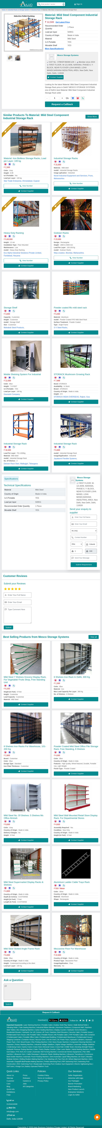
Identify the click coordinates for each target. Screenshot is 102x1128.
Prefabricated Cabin (15, 1036)
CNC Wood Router (23, 1041)
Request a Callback (62, 103)
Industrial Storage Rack (15, 442)
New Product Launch (76, 1088)
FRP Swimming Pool (69, 1060)
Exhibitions (11, 1091)
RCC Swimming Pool (24, 1062)
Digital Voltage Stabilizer (64, 1043)
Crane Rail (59, 1045)
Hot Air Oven (51, 1038)
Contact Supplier (55, 76)
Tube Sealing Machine (27, 1026)
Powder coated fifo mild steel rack (70, 306)
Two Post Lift (62, 1058)
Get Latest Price (63, 21)
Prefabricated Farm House (16, 1033)
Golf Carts (10, 1065)
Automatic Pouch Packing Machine (36, 1055)
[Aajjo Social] (80, 1019)
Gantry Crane (27, 1045)
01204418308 (12, 1103)
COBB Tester (69, 1045)
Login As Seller (74, 1093)
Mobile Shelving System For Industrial (22, 373)
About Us (10, 1074)
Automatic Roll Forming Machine (44, 1050)
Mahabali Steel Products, (14, 326)
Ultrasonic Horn (19, 1053)
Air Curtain (28, 1050)
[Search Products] (38, 3)
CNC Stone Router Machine (58, 1041)
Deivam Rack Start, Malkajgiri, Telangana (21, 462)
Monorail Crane (48, 1045)
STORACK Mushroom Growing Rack (72, 373)
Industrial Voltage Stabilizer (44, 1043)
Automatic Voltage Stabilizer (84, 1043)
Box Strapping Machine (25, 1028)
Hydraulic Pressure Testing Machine (20, 1048)
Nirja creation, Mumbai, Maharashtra (69, 251)
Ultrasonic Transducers (75, 1053)
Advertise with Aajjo (75, 1077)
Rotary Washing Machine (24, 1043)
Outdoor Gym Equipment (64, 1062)
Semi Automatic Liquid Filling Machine (63, 1055)
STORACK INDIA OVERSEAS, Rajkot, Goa (72, 396)
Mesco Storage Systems (68, 54)
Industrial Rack (35, 8)
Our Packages (73, 1079)
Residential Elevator (14, 1031)
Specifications (11, 477)
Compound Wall (78, 1026)
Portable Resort (47, 1033)
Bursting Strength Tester (84, 1045)
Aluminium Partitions (63, 1026)
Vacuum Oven (40, 1038)
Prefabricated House (84, 1036)
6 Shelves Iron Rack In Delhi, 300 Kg (72, 675)
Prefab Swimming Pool (52, 1060)
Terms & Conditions (45, 1077)
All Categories (28, 1085)
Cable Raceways (33, 1053)
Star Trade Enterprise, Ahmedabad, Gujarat (21, 180)
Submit (8, 626)
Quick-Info (11, 1088)
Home (4, 8)
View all (93, 636)
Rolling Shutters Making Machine (32, 1058)
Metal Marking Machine (80, 1048)
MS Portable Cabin (61, 1033)
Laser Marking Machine (31, 1024)
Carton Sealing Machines (44, 1028)
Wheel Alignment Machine (78, 1058)
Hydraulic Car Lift (28, 1031)
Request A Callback (51, 1011)
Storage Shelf (10, 306)
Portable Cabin (47, 1024)
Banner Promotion (75, 1082)
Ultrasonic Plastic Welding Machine (53, 1053)
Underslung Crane (14, 1045)
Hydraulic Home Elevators (76, 1028)
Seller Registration (75, 1074)
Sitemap (10, 1077)
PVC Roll (19, 1050)
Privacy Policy (43, 1079)
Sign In (78, 3)
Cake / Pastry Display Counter (45, 1048)
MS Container (90, 1033)
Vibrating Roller (12, 1026)
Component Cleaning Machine (81, 1041)
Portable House (86, 1031)
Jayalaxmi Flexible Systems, (65, 457)
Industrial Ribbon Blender (45, 1026)
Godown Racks (61, 231)
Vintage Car (19, 1065)
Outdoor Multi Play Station (63, 1024)
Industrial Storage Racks (66, 157)
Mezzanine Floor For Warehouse (70, 947)
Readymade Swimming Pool (44, 1062)
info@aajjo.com (13, 1110)
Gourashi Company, (12, 393)
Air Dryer (82, 1055)
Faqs (8, 1093)
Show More (92, 115)
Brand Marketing (74, 1085)
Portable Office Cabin (31, 1036)
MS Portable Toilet (33, 1033)
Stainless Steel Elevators (59, 1031)
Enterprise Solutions (76, 1091)
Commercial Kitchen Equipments (69, 1050)
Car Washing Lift (51, 1058)
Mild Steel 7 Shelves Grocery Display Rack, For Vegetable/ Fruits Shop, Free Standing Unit (25, 678)
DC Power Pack (63, 1038)
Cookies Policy (43, 1074)
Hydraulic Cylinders (77, 1038)
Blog (8, 1085)
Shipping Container (13, 1038)
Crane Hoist (37, 1045)
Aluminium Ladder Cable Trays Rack (72, 880)
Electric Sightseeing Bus (83, 1062)
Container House (28, 1038)
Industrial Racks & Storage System (19, 8)
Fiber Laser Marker (64, 1048)
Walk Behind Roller (81, 1024)
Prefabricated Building (48, 1036)
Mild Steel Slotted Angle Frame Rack (22, 947)
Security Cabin (74, 1031)
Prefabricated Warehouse (66, 1036)
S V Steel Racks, (61, 326)
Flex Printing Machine (39, 1041)
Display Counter (60, 1028)
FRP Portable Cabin (76, 1033)
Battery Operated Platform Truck (37, 1065)
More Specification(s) (54, 47)
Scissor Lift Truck (42, 1031)
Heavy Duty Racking (14, 231)
